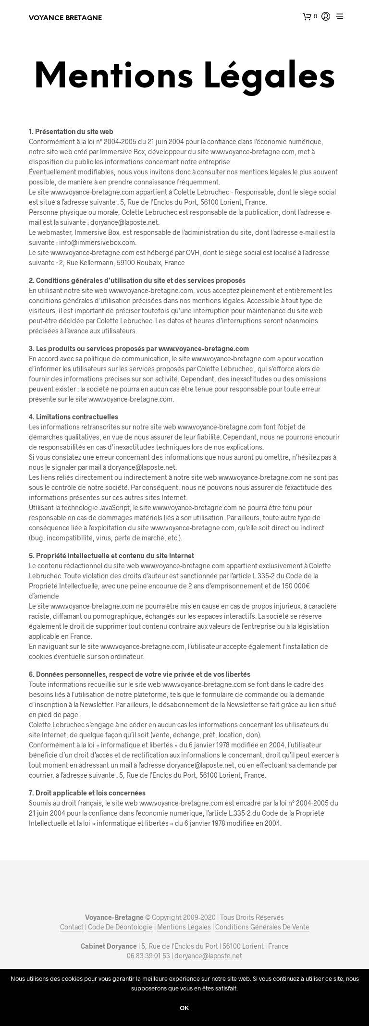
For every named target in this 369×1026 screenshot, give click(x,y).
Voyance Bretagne (65, 18)
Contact (72, 927)
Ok (184, 1008)
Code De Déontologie (120, 927)
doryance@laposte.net (208, 956)
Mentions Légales (184, 927)
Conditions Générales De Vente (262, 927)
